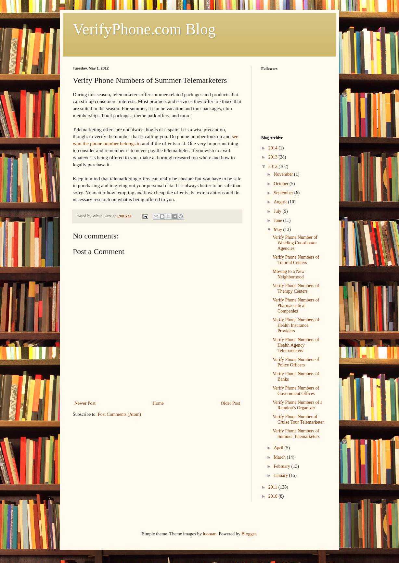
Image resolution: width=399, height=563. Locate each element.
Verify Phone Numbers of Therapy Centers (296, 288)
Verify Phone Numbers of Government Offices (296, 391)
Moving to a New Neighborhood (288, 274)
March (280, 457)
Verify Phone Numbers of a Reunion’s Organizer (297, 405)
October (282, 183)
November (284, 174)
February (282, 466)
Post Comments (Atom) (119, 414)
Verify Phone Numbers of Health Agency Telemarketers (296, 345)
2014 (273, 148)
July (278, 211)
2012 (273, 166)
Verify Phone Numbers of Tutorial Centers (296, 260)
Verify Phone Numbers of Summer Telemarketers (296, 434)
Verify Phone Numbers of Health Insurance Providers (296, 325)
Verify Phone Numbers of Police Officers (296, 362)
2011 (273, 487)
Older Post (230, 403)
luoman (209, 533)
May (278, 229)
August (281, 201)
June (278, 220)
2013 (273, 157)
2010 (273, 496)
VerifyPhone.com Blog (144, 29)
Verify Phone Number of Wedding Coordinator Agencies (295, 243)
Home (158, 403)
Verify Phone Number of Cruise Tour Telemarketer (298, 419)
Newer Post (85, 403)
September (284, 192)
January (281, 475)
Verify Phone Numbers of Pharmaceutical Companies (296, 305)
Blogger (248, 533)
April (279, 447)
